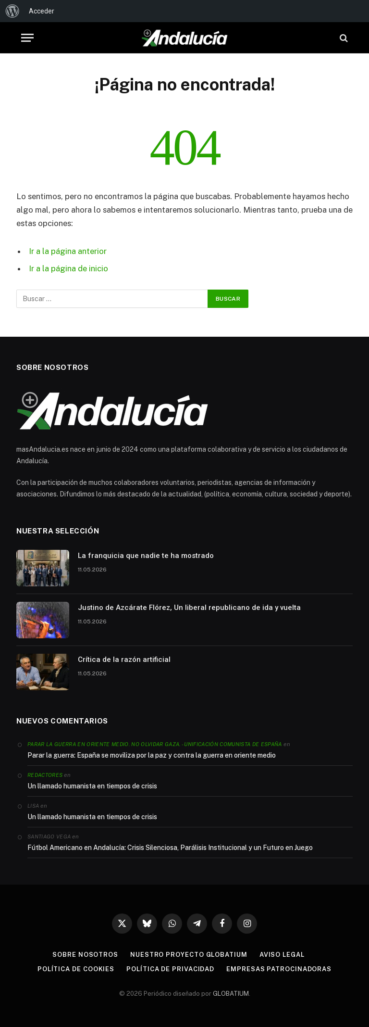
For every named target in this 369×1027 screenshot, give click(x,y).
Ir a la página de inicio (68, 268)
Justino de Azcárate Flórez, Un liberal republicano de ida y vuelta (189, 607)
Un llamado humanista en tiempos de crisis (92, 786)
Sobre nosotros (85, 954)
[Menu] (27, 38)
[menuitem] (12, 11)
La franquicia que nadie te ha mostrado (146, 555)
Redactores (44, 775)
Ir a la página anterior (68, 251)
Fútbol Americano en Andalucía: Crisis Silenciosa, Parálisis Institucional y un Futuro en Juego (170, 847)
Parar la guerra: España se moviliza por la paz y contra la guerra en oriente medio (151, 755)
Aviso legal (282, 954)
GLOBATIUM (231, 993)
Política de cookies (75, 969)
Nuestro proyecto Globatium (188, 954)
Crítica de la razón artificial (124, 659)
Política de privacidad (170, 969)
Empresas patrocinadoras (279, 969)
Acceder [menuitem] (41, 11)
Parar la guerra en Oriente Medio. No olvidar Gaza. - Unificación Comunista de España (154, 744)
